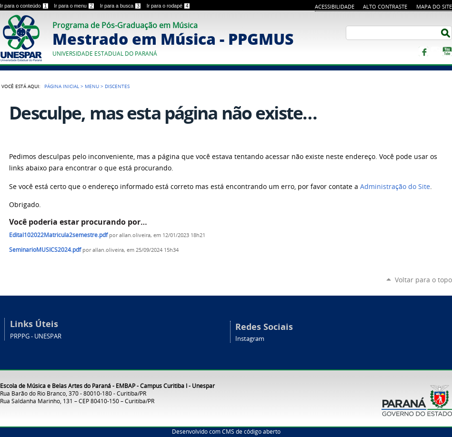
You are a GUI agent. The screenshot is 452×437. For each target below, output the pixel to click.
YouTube (447, 51)
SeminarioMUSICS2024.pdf (45, 250)
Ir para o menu (75, 6)
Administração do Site (395, 186)
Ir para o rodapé (169, 6)
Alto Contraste (385, 6)
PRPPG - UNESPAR (35, 336)
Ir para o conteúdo (25, 6)
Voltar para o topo (423, 279)
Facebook (423, 51)
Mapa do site (434, 6)
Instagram (435, 51)
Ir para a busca (121, 6)
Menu (92, 86)
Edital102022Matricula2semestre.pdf (58, 235)
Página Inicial (61, 86)
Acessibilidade (334, 6)
